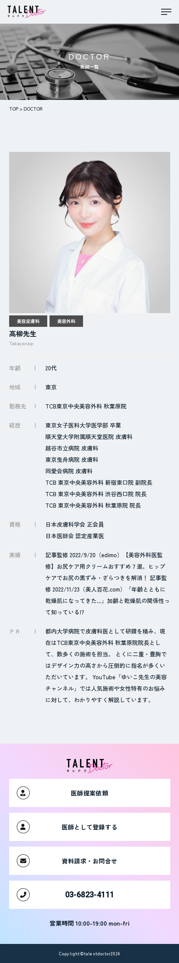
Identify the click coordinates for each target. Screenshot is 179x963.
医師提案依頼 (62, 792)
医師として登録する (67, 826)
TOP (13, 108)
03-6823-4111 (65, 894)
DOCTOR (33, 108)
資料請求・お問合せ (67, 860)
